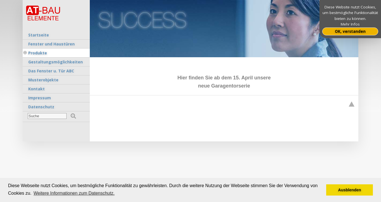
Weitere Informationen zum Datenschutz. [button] (74, 193)
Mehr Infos (350, 24)
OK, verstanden (350, 31)
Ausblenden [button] (349, 190)
